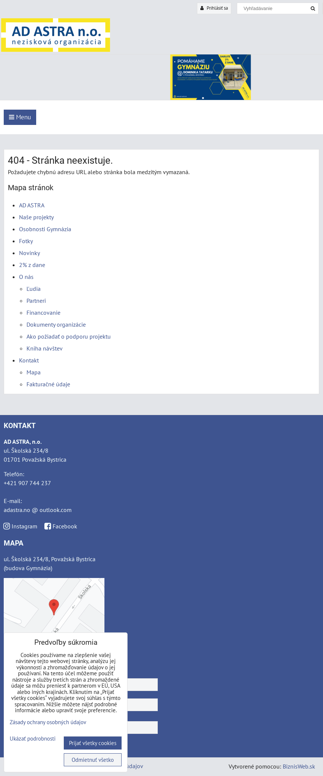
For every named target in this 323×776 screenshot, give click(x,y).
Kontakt (29, 360)
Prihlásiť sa (214, 8)
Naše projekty (36, 217)
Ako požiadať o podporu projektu (68, 336)
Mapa (33, 372)
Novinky (29, 253)
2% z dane (32, 264)
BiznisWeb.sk (299, 766)
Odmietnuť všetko (93, 759)
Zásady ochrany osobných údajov (48, 722)
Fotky (26, 241)
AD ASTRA (31, 205)
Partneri (36, 300)
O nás (26, 276)
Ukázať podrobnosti (33, 739)
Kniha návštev (44, 348)
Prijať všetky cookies (92, 743)
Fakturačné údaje (48, 384)
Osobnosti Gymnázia (45, 229)
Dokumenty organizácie (56, 324)
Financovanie (43, 312)
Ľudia (33, 288)
